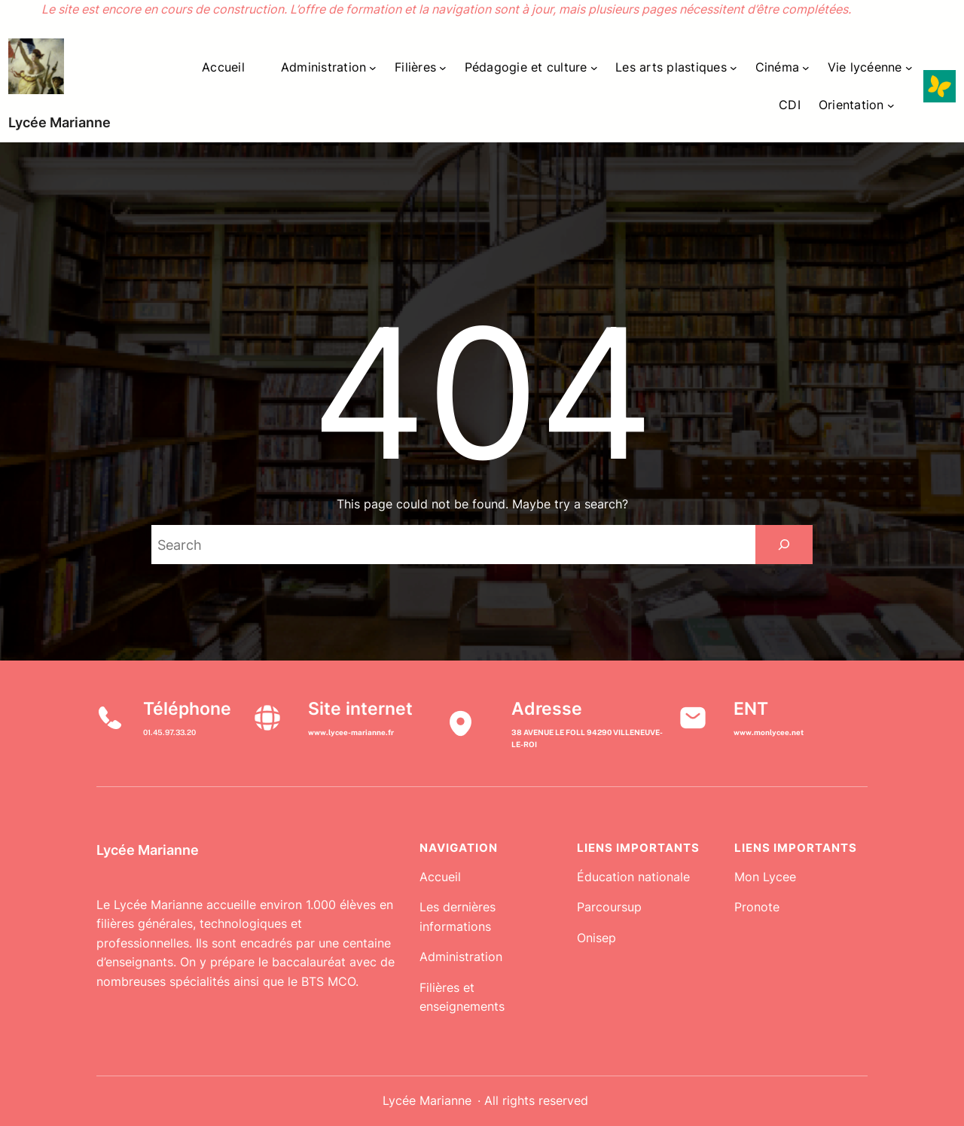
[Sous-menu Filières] (443, 68)
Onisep (596, 937)
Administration (460, 956)
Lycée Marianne (59, 122)
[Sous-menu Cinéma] (806, 68)
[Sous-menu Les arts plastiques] (733, 68)
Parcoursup (609, 906)
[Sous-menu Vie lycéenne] (909, 68)
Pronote (756, 906)
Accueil (440, 876)
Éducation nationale (633, 876)
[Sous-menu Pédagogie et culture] (594, 68)
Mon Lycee (765, 876)
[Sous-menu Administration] (373, 68)
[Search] (784, 544)
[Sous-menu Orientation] (891, 105)
